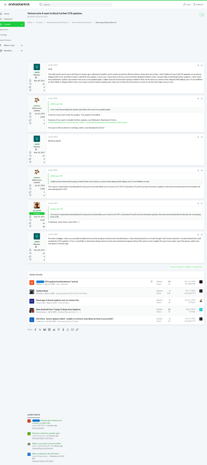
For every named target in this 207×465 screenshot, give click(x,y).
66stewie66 (188, 299)
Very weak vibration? (178, 244)
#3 (159, 137)
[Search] (72, 4)
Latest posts (171, 143)
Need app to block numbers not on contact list (60, 300)
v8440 (35, 17)
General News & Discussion (180, 176)
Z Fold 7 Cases (176, 216)
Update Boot (45, 291)
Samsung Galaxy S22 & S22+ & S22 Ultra (74, 293)
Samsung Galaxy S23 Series (71, 324)
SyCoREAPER (148, 284)
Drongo (150, 312)
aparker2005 (170, 299)
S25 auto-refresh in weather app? (183, 161)
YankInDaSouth (171, 301)
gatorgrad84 (189, 297)
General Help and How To (71, 312)
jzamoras (180, 301)
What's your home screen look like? (184, 171)
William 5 (42, 284)
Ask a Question (65, 284)
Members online (172, 291)
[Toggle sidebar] (201, 15)
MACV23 (179, 299)
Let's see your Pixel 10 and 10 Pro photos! (187, 229)
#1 (159, 65)
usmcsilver (189, 301)
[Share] (155, 65)
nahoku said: (58, 209)
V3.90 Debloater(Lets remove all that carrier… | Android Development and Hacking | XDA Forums (90, 122)
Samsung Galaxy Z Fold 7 (179, 223)
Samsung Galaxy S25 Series (180, 166)
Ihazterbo (43, 293)
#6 (159, 235)
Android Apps (66, 303)
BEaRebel (179, 297)
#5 (159, 203)
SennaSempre (44, 312)
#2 (159, 99)
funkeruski (198, 301)
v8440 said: (57, 104)
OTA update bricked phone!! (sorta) (64, 281)
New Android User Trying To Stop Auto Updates (61, 309)
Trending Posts (172, 211)
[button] (5, 4)
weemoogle (43, 303)
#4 (159, 170)
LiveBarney (43, 324)
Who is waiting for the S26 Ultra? (183, 181)
